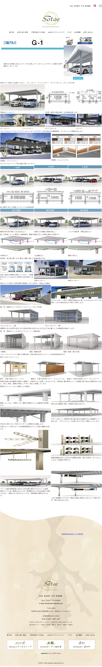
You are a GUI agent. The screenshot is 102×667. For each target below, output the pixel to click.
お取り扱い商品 (22, 32)
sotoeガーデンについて (56, 32)
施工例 (11, 32)
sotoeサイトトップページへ (51, 653)
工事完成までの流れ (38, 32)
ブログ (69, 32)
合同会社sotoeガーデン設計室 (72, 534)
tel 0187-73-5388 (80, 6)
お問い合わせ (88, 32)
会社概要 (77, 32)
